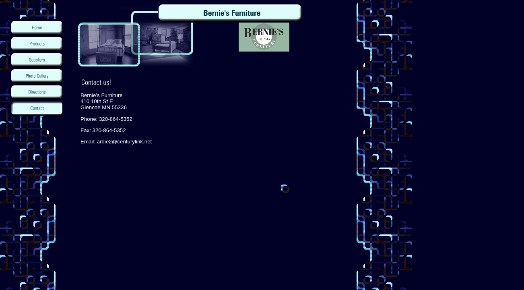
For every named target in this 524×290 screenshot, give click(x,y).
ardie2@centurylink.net (124, 142)
